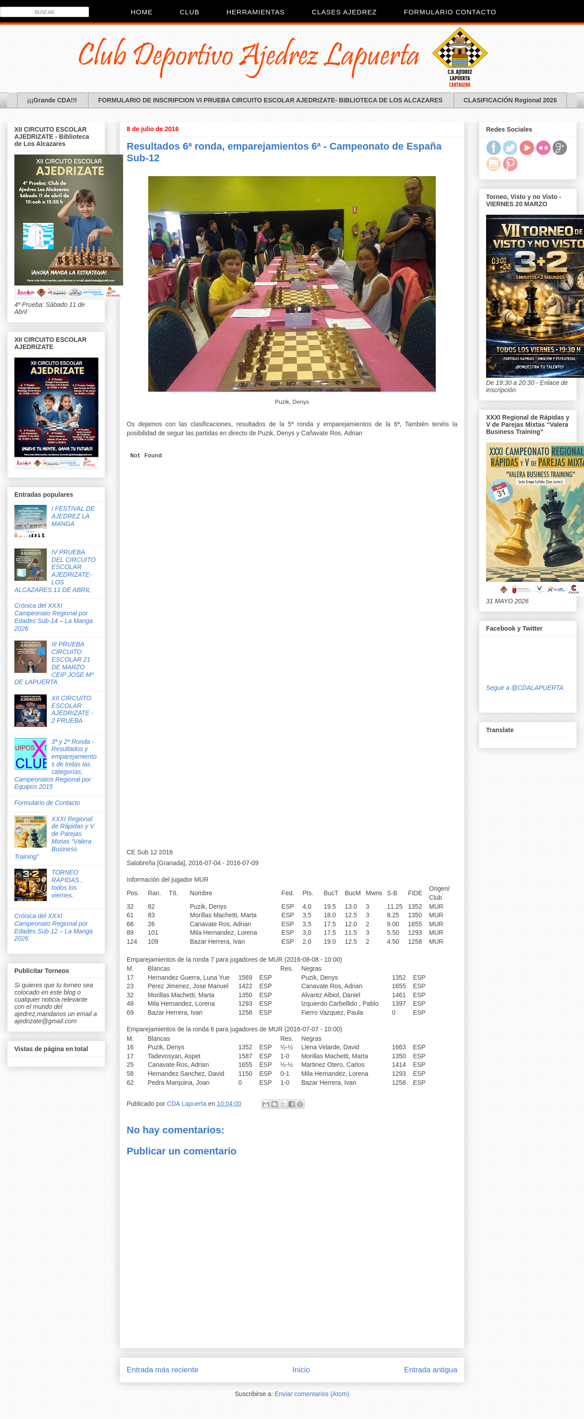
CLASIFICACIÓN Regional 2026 (510, 100)
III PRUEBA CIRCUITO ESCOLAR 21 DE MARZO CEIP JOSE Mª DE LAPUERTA (53, 663)
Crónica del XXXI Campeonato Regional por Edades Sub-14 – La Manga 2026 (53, 617)
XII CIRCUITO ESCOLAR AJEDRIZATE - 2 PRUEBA (72, 709)
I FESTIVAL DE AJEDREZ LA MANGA (73, 516)
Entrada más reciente (163, 1370)
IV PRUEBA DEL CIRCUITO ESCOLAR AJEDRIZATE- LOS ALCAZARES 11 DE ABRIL (55, 570)
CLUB (189, 12)
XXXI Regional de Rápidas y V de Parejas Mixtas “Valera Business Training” (54, 837)
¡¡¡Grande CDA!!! (52, 100)
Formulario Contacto (450, 12)
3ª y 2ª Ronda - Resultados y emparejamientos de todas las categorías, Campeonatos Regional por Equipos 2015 (55, 764)
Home (142, 12)
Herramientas (255, 12)
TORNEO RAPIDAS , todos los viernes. (67, 883)
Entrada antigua (431, 1370)
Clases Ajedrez (344, 12)
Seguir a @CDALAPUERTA (524, 687)
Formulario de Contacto (47, 802)
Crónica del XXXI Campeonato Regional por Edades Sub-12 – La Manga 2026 (53, 927)
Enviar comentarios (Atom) (311, 1393)
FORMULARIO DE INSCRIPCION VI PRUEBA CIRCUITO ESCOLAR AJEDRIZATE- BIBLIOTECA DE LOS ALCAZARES (270, 100)
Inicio (301, 1370)
